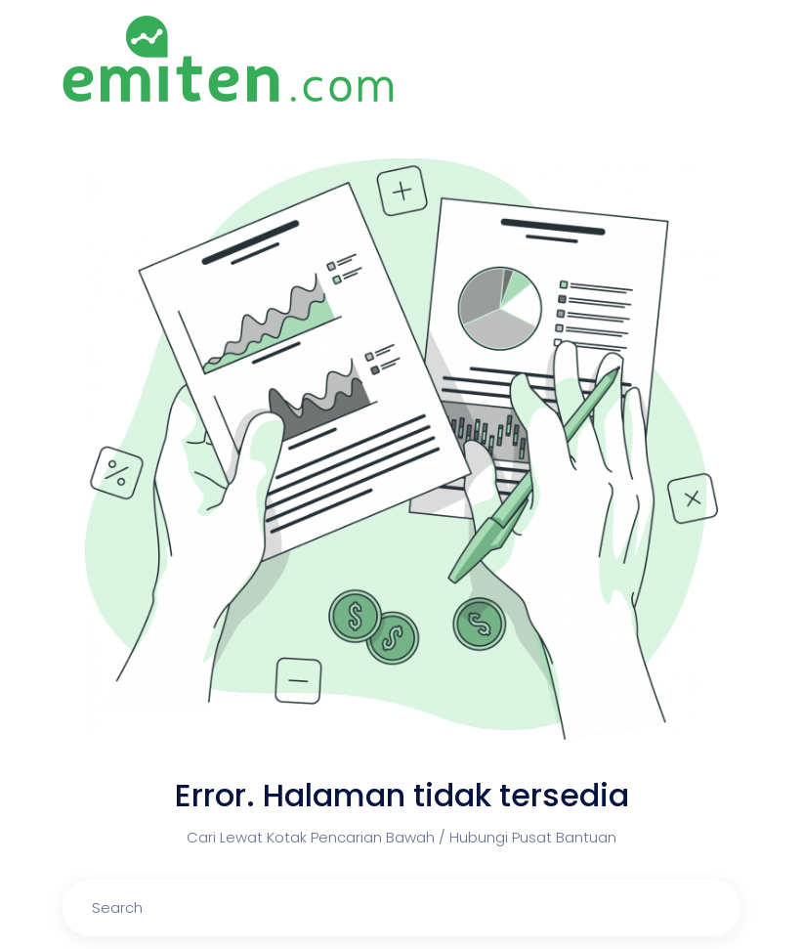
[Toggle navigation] (729, 59)
